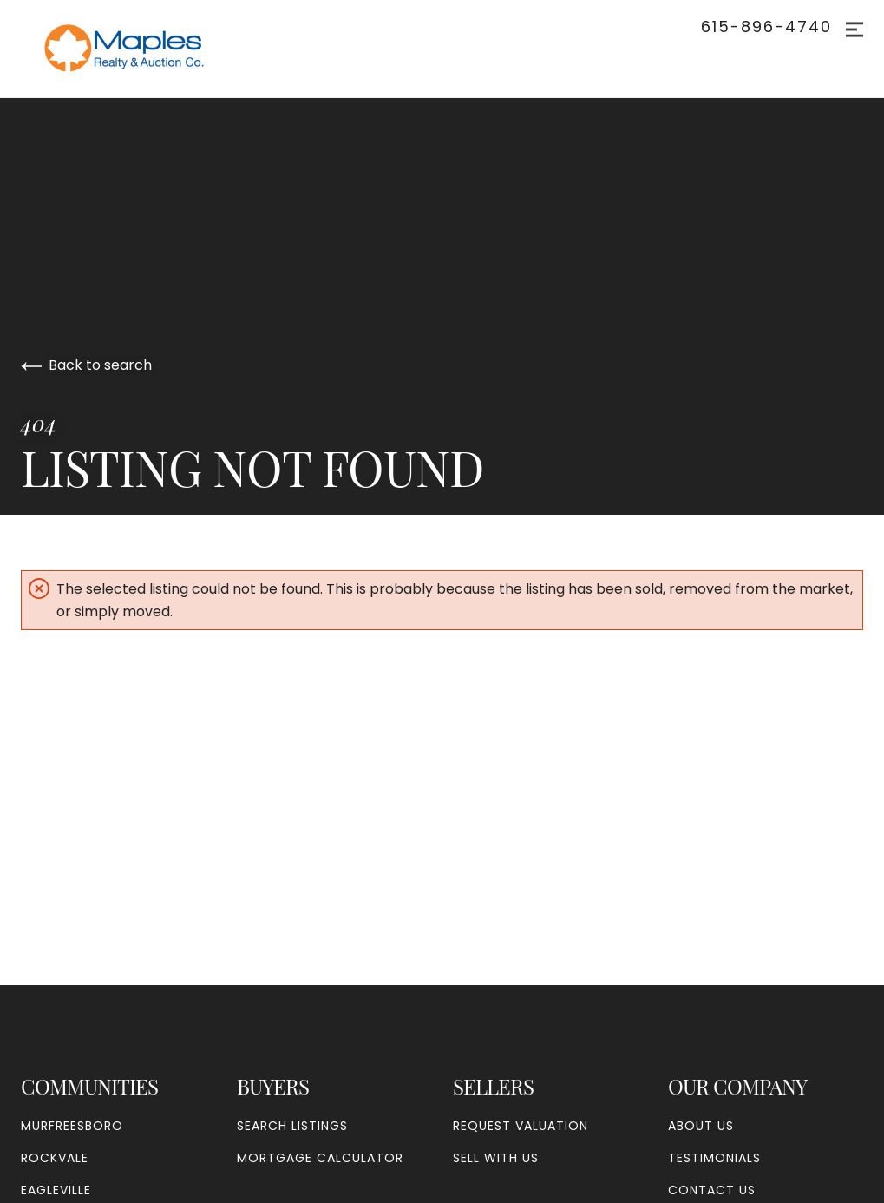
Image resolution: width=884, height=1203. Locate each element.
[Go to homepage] (142, 48)
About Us (701, 1125)
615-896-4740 (766, 27)
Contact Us (712, 1190)
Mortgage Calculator (320, 1158)
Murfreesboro (72, 1125)
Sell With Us (496, 1158)
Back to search (86, 365)
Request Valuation (520, 1125)
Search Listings (292, 1125)
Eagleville (56, 1190)
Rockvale (54, 1158)
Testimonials (714, 1158)
